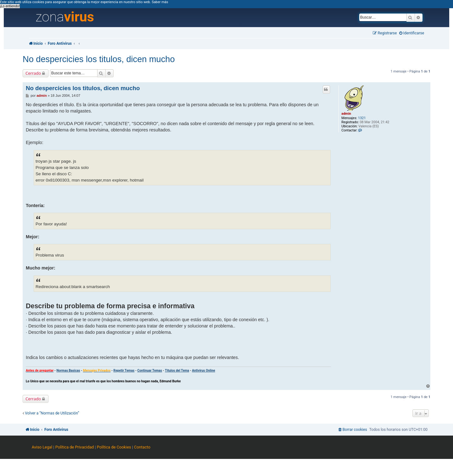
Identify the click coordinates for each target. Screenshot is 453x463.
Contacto (142, 447)
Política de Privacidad (74, 447)
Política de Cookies (114, 447)
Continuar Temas (149, 370)
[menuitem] (411, 33)
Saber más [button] (160, 2)
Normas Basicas (68, 370)
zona (65, 17)
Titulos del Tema (177, 370)
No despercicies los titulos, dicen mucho (99, 59)
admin (346, 114)
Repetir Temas (124, 370)
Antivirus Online (203, 370)
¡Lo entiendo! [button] (10, 6)
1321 (362, 118)
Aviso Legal (42, 447)
